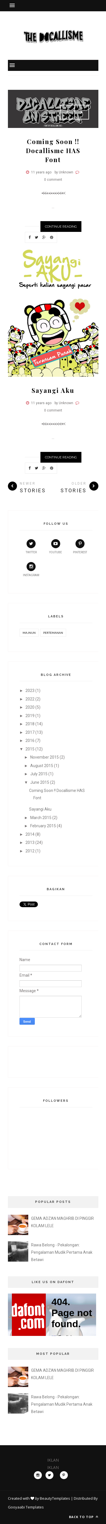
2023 (29, 690)
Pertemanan (53, 632)
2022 (29, 699)
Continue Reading (61, 226)
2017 (29, 732)
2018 (29, 724)
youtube (55, 546)
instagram (31, 569)
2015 (29, 749)
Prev (67, 112)
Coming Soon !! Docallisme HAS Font (53, 150)
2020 (29, 707)
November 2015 (44, 757)
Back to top (83, 1517)
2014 (29, 834)
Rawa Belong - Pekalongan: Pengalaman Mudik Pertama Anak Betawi (61, 1252)
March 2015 (40, 817)
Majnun (29, 632)
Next (81, 112)
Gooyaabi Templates (26, 1507)
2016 (29, 740)
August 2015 (41, 765)
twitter (31, 546)
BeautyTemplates (55, 1498)
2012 (29, 851)
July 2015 (38, 774)
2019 (29, 715)
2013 (29, 842)
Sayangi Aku (53, 390)
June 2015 (39, 782)
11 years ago (41, 172)
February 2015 (43, 826)
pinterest (80, 546)
